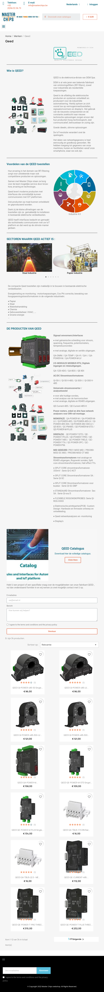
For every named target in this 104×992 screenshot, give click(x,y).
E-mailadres (12, 595)
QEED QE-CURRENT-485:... (76, 877)
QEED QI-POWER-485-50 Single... (27, 687)
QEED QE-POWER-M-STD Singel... (76, 782)
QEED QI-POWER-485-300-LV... (28, 735)
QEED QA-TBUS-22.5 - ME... (27, 877)
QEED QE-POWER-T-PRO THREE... (27, 924)
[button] (8, 258)
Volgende (78, 939)
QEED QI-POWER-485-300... (76, 735)
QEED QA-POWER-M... (27, 782)
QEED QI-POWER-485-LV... (76, 687)
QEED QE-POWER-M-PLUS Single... (28, 830)
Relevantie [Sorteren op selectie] (69, 644)
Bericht (10, 606)
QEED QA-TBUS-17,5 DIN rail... (76, 830)
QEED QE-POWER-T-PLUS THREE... (76, 924)
